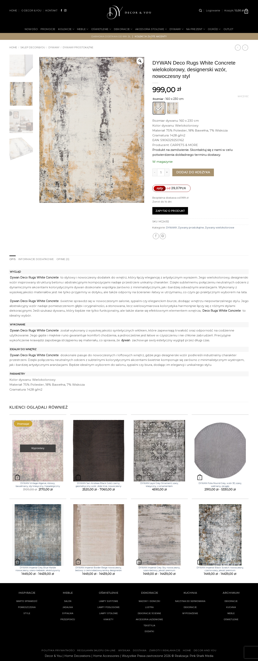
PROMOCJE (48, 29)
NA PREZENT (195, 29)
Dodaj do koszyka (193, 172)
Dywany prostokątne (78, 47)
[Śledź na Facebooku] (61, 10)
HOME (13, 10)
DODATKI (149, 631)
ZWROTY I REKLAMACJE (164, 650)
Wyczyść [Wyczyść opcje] (243, 96)
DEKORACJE (123, 29)
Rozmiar (158, 99)
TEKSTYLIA (149, 625)
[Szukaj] (200, 10)
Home (13, 47)
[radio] (159, 108)
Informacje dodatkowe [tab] (36, 259)
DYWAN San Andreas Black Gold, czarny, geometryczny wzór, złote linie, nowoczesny (98, 484)
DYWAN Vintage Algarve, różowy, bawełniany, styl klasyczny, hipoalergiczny (38, 484)
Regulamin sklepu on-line (96, 650)
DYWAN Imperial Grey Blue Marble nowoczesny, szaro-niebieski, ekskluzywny (37, 569)
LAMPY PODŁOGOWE (108, 607)
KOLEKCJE (66, 29)
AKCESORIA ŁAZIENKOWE (149, 619)
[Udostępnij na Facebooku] (156, 236)
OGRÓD (214, 29)
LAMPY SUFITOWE (108, 601)
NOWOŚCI (31, 29)
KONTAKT (51, 10)
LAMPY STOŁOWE (108, 613)
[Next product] (238, 47)
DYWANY (177, 29)
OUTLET (228, 29)
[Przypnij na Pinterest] (163, 236)
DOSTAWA (140, 650)
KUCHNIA (231, 607)
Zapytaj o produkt (170, 210)
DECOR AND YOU (205, 650)
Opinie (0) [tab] (62, 259)
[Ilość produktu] (161, 172)
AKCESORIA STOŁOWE (151, 29)
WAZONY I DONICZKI (149, 601)
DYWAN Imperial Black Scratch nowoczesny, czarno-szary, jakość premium (220, 569)
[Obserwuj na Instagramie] (65, 10)
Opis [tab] (12, 259)
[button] (213, 10)
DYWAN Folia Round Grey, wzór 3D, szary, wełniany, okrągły (220, 484)
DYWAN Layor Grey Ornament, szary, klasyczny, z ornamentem (159, 484)
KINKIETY (109, 619)
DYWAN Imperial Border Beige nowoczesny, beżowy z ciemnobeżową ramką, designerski (98, 569)
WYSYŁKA (124, 650)
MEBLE (82, 29)
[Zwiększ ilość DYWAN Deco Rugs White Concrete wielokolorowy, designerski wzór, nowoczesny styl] (167, 172)
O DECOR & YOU (31, 10)
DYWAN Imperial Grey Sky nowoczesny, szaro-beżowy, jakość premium (159, 569)
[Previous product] (245, 47)
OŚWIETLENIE (101, 29)
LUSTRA (149, 607)
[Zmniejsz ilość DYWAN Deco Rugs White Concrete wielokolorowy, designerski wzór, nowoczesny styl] (154, 172)
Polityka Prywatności (58, 650)
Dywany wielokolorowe (219, 227)
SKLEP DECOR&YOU (32, 47)
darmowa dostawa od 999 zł (111, 36)
